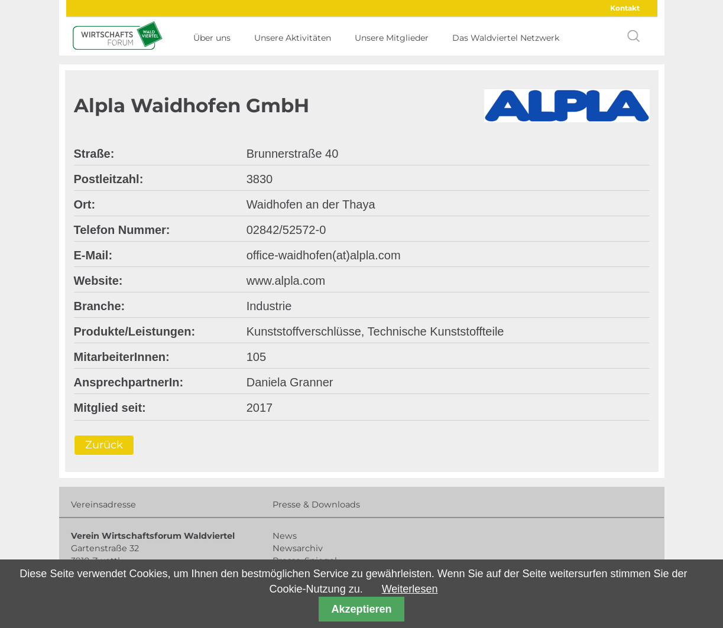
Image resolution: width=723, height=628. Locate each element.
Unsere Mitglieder (392, 37)
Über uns (212, 37)
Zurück (104, 444)
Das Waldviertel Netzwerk (505, 37)
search (633, 36)
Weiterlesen (410, 589)
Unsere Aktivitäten (292, 37)
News (285, 536)
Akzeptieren (361, 609)
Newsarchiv (298, 548)
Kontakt (625, 8)
